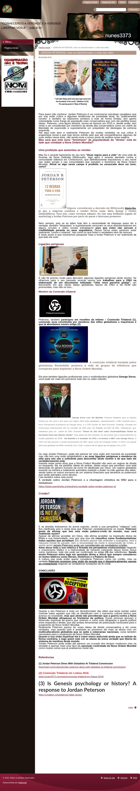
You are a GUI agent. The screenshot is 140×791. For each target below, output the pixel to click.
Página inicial (11, 48)
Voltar (130, 707)
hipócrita (130, 208)
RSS (135, 778)
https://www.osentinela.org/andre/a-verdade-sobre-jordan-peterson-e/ (77, 486)
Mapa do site (109, 778)
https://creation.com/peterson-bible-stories (60, 695)
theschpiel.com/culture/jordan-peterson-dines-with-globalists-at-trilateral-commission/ (82, 667)
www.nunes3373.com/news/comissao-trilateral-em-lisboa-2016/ (71, 676)
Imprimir (123, 778)
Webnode (22, 783)
